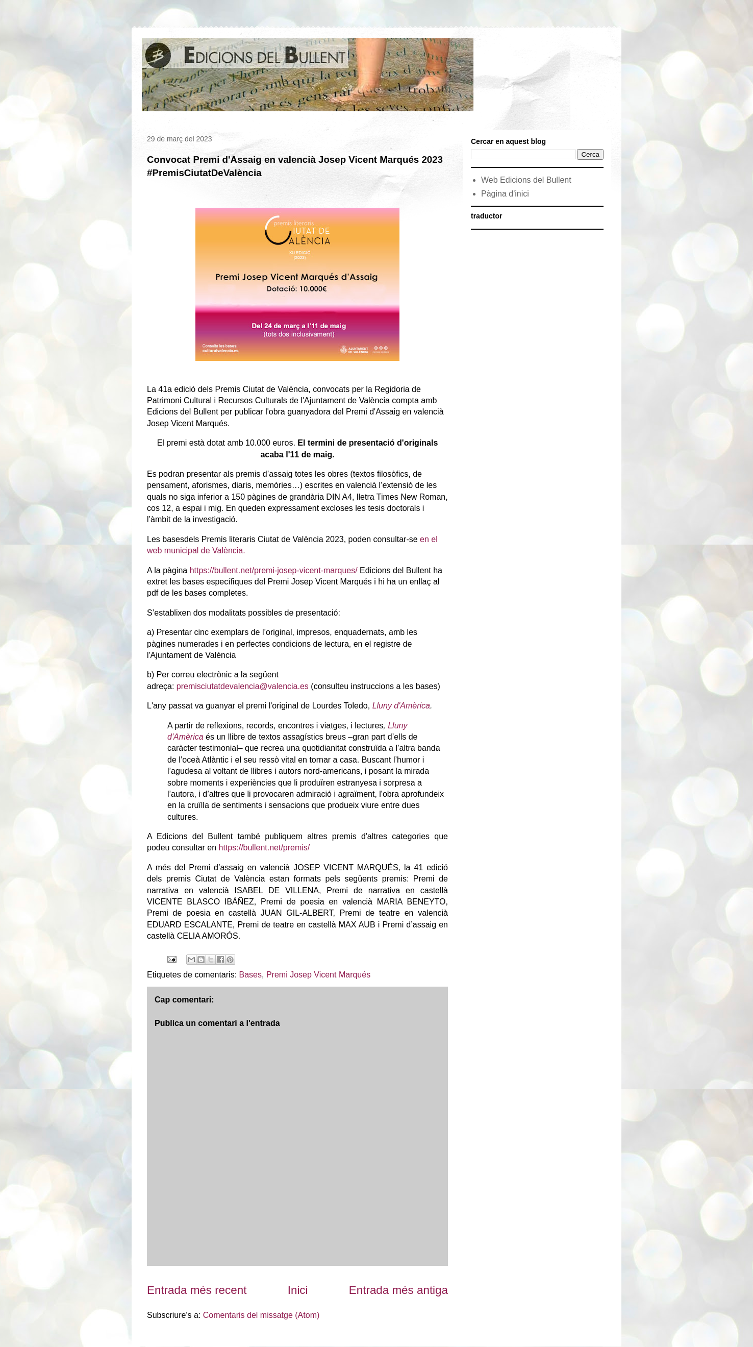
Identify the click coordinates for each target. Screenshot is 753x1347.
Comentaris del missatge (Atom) (261, 1315)
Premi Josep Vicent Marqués (318, 974)
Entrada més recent (196, 1290)
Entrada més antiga (398, 1290)
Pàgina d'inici (505, 193)
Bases (250, 974)
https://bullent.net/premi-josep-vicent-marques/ (274, 570)
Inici (298, 1290)
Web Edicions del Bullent (526, 180)
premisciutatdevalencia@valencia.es (243, 686)
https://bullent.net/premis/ (264, 847)
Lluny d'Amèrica (401, 705)
